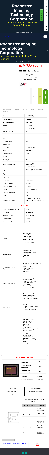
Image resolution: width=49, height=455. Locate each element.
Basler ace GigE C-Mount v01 (8, 439)
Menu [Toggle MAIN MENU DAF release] (7, 36)
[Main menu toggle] (47, 50)
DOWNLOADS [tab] (6, 111)
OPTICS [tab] (25, 109)
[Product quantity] (31, 96)
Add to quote (45, 96)
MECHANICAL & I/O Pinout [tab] (36, 109)
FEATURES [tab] (17, 109)
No (26, 453)
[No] (47, 451)
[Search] (46, 36)
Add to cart (40, 96)
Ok (23, 453)
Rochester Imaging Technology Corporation (21, 12)
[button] (41, 15)
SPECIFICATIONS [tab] (7, 109)
